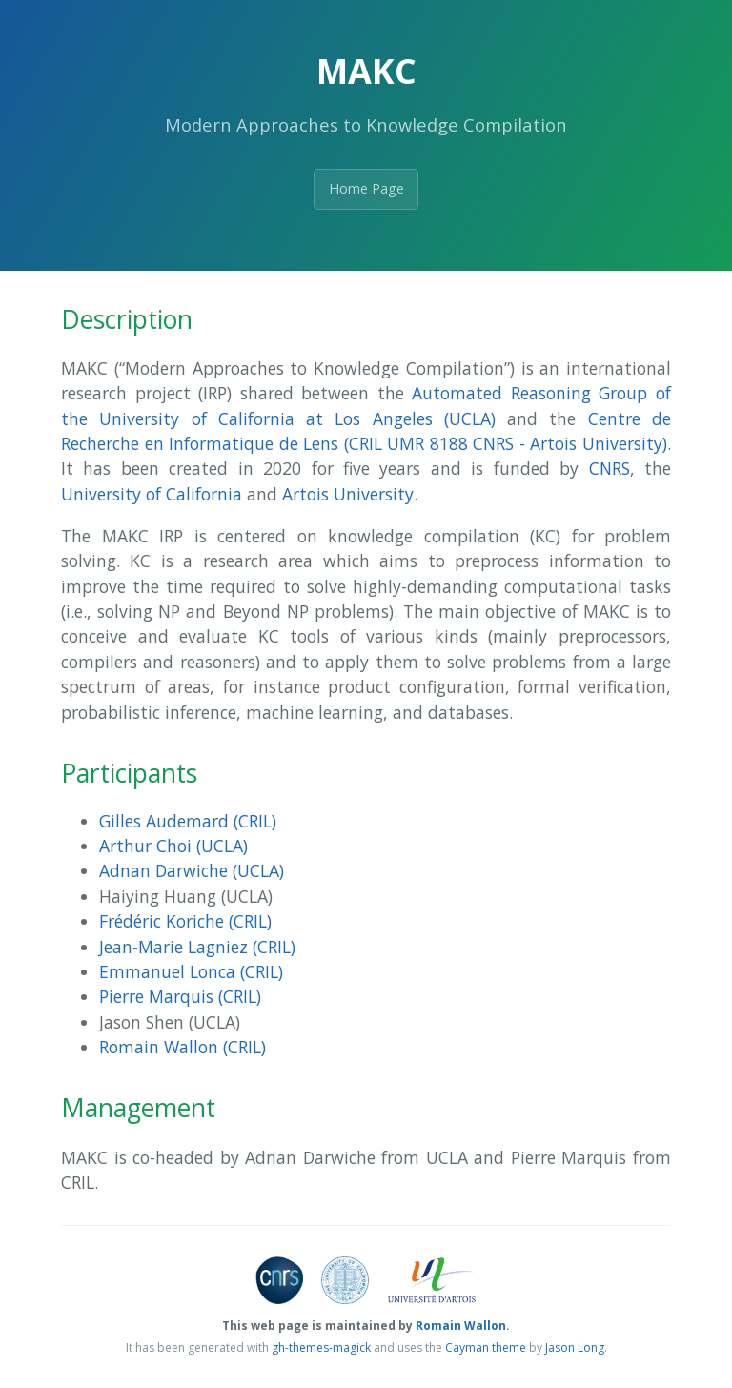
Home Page (366, 188)
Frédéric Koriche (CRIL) (185, 920)
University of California (151, 493)
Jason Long (574, 1347)
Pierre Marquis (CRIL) (180, 996)
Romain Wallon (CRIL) (182, 1046)
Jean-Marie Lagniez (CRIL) (197, 946)
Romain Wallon (461, 1325)
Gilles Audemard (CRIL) (187, 820)
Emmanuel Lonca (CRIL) (191, 971)
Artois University (348, 493)
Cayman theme (485, 1347)
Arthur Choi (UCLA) (173, 845)
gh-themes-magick (321, 1347)
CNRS (609, 468)
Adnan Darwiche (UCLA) (191, 870)
